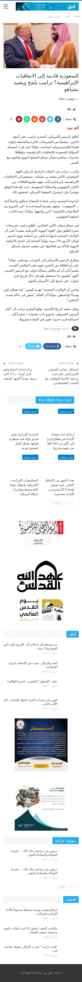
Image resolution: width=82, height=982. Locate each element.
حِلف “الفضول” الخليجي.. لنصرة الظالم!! (32, 681)
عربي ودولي (66, 411)
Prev (69, 503)
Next (57, 503)
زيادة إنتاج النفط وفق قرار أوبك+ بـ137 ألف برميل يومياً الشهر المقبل (20, 374)
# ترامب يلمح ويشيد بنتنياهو (56, 328)
